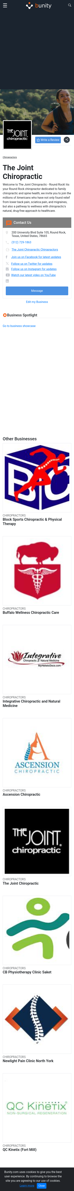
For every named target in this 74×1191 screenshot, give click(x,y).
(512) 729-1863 (21, 242)
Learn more (27, 1185)
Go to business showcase (19, 326)
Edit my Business (37, 302)
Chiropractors (10, 157)
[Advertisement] (37, 49)
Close (41, 1185)
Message (37, 291)
